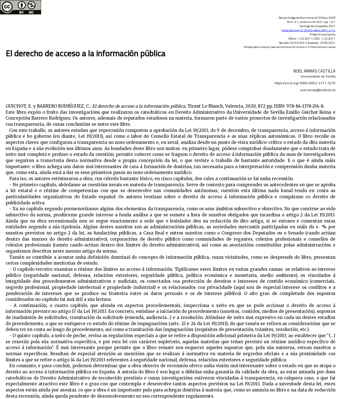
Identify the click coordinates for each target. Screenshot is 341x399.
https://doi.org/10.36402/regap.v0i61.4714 (308, 30)
